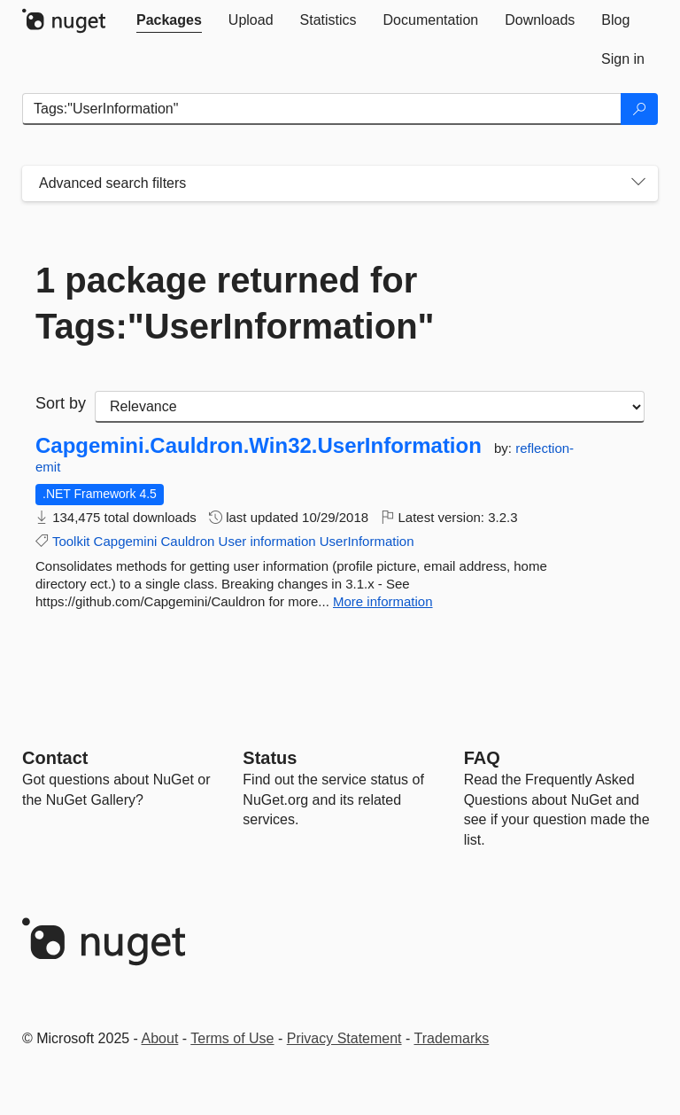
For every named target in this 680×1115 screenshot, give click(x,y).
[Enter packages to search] (322, 109)
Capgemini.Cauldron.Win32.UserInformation (258, 446)
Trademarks (452, 1038)
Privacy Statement (344, 1038)
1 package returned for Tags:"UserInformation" (235, 303)
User (233, 541)
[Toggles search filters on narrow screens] (638, 183)
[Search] (639, 109)
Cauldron (188, 541)
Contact (55, 758)
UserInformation (367, 541)
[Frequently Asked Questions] (482, 758)
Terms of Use (232, 1038)
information (282, 541)
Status (270, 758)
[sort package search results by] (370, 407)
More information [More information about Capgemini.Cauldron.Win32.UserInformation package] (383, 601)
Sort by (60, 403)
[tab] (169, 20)
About (160, 1038)
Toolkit (71, 541)
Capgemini (126, 541)
